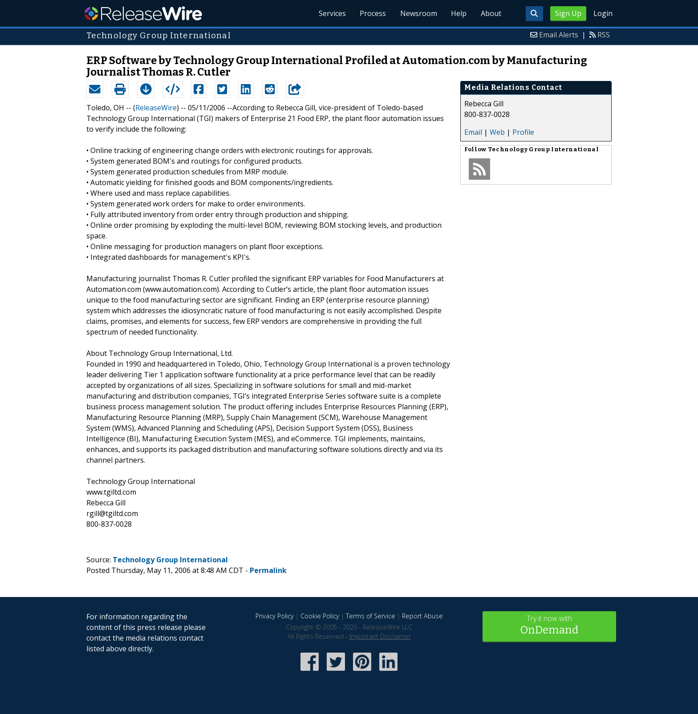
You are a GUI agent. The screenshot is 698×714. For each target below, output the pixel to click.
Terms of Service (370, 616)
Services (331, 13)
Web (497, 132)
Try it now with (549, 625)
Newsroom (417, 13)
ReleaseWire (143, 13)
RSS (603, 35)
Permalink (268, 570)
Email (473, 132)
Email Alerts (558, 35)
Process (372, 13)
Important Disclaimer (380, 636)
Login (603, 13)
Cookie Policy (319, 616)
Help (458, 13)
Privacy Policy (275, 616)
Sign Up (568, 13)
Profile (523, 132)
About (490, 13)
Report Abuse (422, 616)
